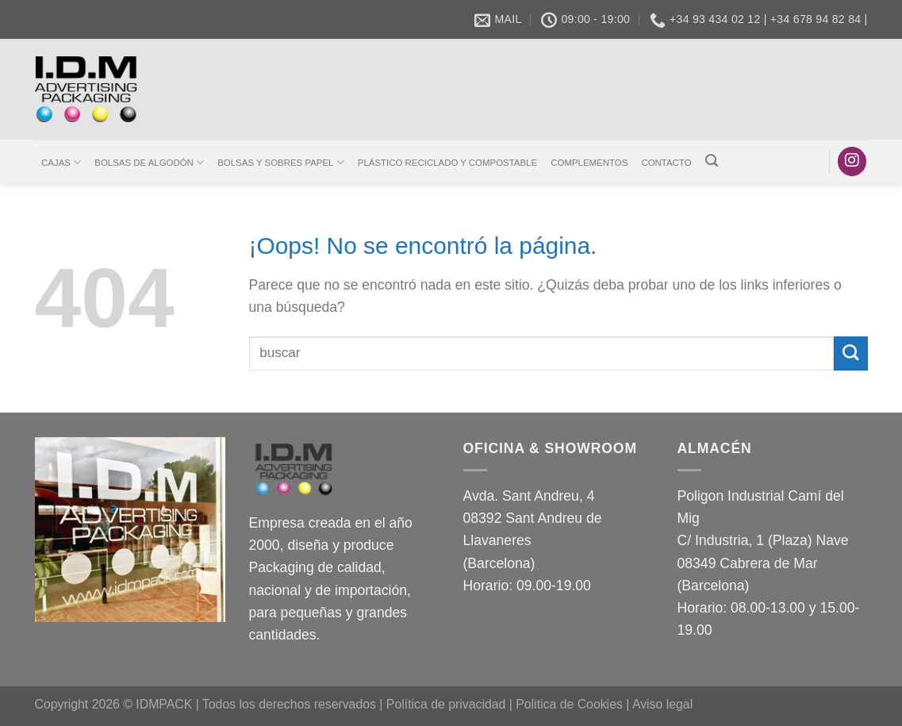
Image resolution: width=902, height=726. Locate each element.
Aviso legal (662, 704)
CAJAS (61, 162)
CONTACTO (666, 162)
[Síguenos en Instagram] (852, 161)
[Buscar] (711, 160)
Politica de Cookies (569, 704)
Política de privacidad (445, 704)
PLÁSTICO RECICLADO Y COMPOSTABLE (447, 162)
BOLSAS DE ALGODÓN (149, 162)
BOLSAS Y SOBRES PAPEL (280, 162)
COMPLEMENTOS (589, 162)
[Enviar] (851, 353)
